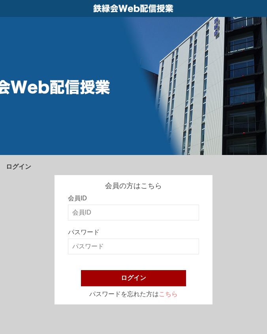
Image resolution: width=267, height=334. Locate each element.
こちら (168, 294)
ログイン (133, 277)
